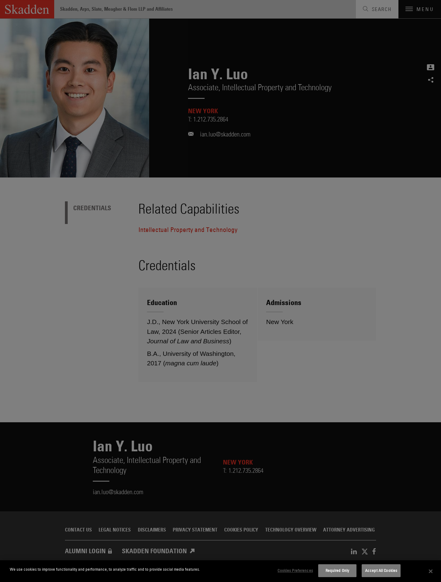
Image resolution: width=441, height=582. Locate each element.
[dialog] (220, 571)
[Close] (431, 571)
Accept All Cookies (381, 570)
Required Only (337, 570)
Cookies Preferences (295, 570)
